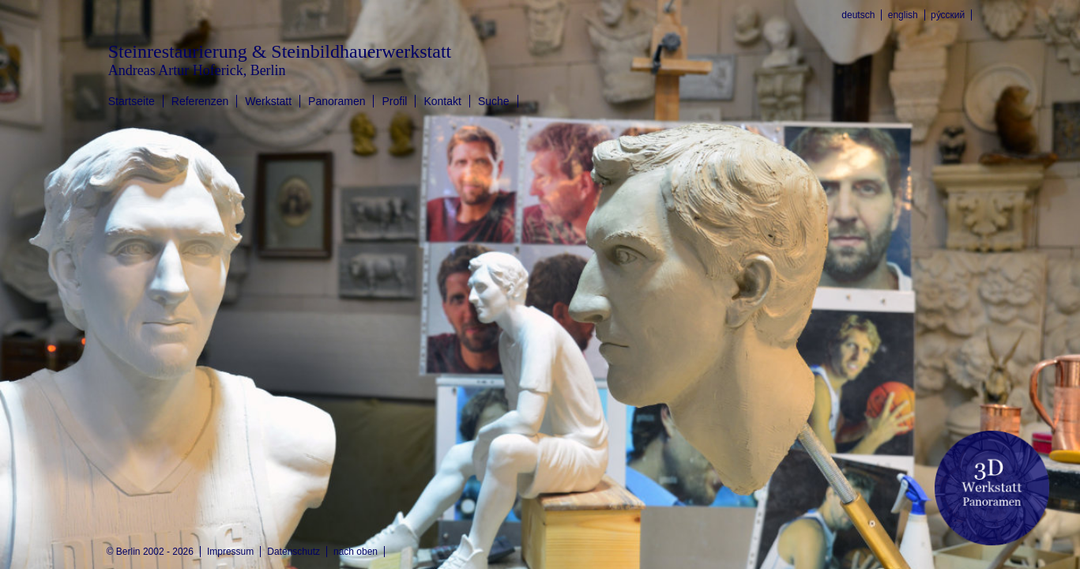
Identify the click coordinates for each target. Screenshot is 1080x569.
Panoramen (336, 101)
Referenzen (199, 101)
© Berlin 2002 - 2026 (150, 551)
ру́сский (948, 15)
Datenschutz (293, 551)
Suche (494, 101)
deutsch (858, 15)
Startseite (131, 101)
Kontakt (442, 101)
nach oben (355, 551)
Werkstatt (268, 101)
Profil (394, 101)
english (903, 15)
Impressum (230, 551)
